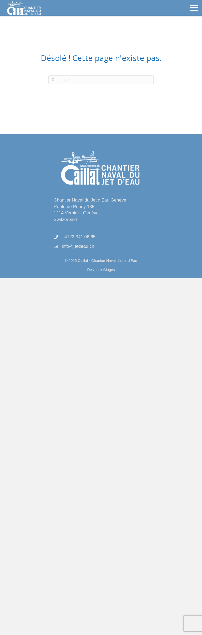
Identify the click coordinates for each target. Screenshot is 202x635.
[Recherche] (101, 79)
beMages (107, 270)
